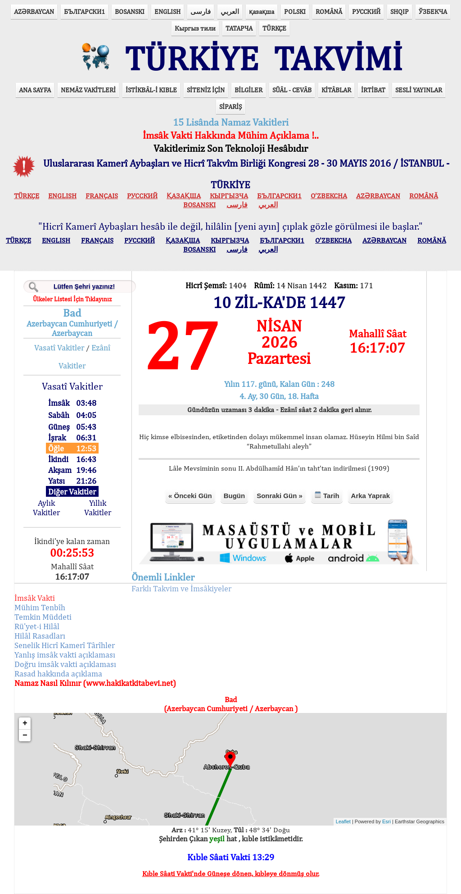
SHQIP (399, 11)
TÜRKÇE (274, 28)
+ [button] (25, 723)
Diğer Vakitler (72, 491)
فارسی (200, 11)
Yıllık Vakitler (97, 507)
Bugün (234, 495)
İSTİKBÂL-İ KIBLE (151, 90)
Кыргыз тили (195, 28)
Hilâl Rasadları (39, 635)
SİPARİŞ (230, 106)
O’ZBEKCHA (329, 195)
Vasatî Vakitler (59, 347)
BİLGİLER (248, 90)
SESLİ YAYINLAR (418, 90)
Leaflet (343, 821)
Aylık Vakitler (46, 507)
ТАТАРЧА (239, 28)
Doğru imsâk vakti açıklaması (65, 664)
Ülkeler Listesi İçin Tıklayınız (72, 299)
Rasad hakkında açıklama (58, 673)
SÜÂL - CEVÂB (292, 90)
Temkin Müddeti (43, 617)
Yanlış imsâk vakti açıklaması (64, 654)
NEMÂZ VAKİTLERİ (88, 90)
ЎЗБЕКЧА (433, 11)
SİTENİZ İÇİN (206, 90)
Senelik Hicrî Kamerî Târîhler (64, 645)
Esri (386, 821)
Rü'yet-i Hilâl (36, 626)
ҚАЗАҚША (184, 195)
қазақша (261, 11)
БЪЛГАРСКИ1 (84, 11)
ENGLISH (167, 11)
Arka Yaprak (370, 495)
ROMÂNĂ (329, 11)
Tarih (326, 495)
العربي (230, 11)
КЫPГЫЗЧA (229, 195)
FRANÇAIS (102, 195)
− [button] (25, 735)
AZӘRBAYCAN (34, 11)
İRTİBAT (373, 90)
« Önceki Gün (190, 495)
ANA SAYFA (35, 90)
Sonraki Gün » (280, 495)
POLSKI (295, 11)
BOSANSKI (130, 11)
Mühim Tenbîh (39, 607)
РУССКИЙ (366, 11)
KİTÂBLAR (336, 90)
